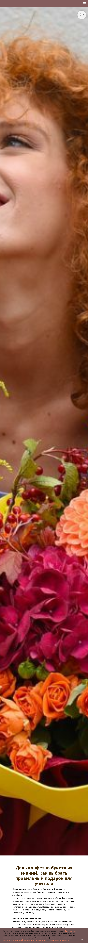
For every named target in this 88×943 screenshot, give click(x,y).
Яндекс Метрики (70, 931)
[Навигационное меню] (84, 3)
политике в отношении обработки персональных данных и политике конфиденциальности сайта (36, 940)
